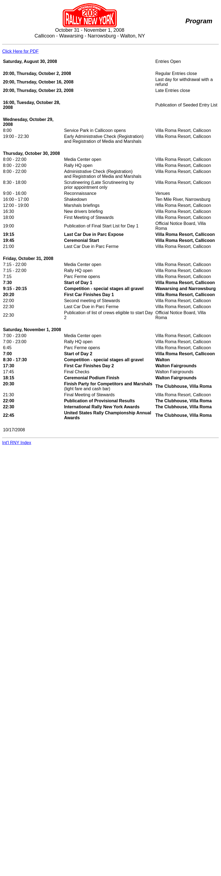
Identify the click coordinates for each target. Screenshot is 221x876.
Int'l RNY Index (16, 442)
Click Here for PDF (20, 51)
